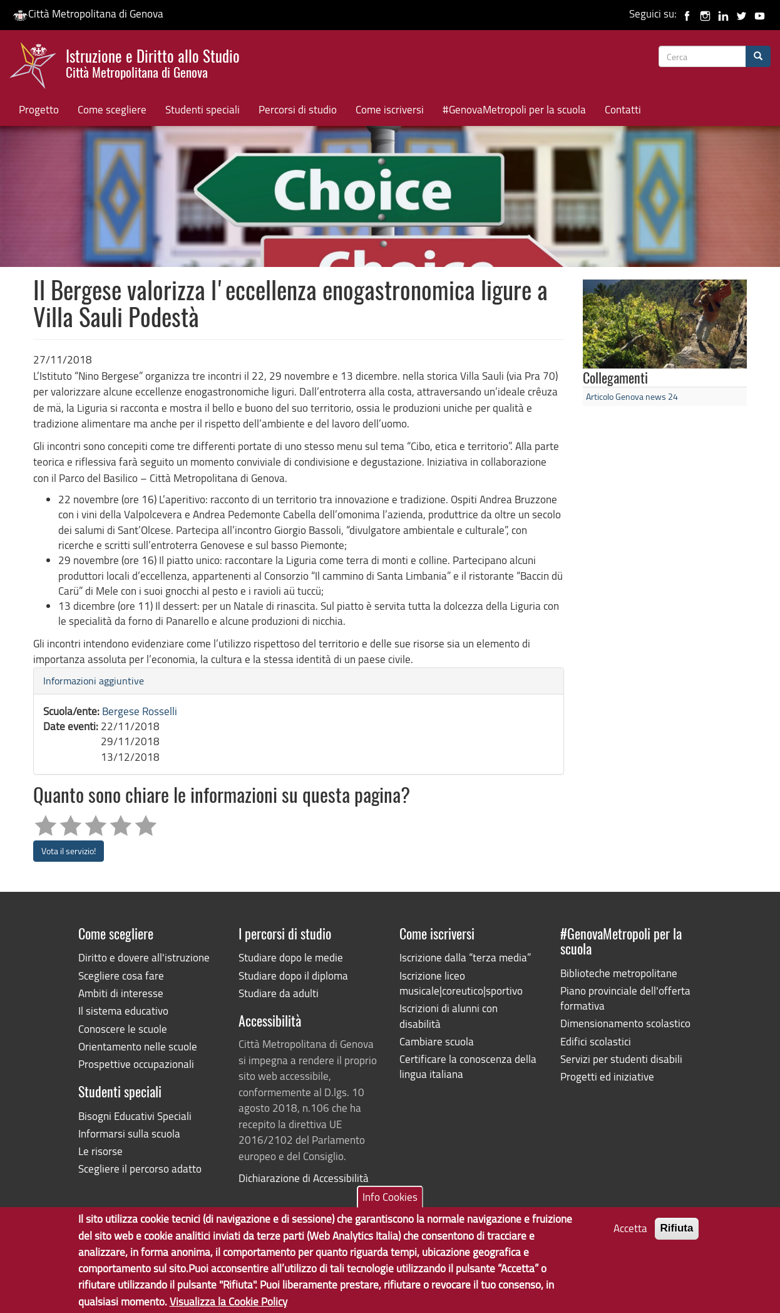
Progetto (39, 109)
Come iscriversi (390, 109)
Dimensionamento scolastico (625, 1023)
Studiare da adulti (279, 993)
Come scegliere (112, 109)
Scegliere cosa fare (121, 975)
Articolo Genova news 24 (632, 396)
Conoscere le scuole (122, 1029)
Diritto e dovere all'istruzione (144, 957)
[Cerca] (758, 56)
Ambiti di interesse (120, 993)
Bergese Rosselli (139, 711)
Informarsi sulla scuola (129, 1133)
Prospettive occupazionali (136, 1064)
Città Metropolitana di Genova (88, 13)
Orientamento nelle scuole (137, 1046)
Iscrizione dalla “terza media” (465, 957)
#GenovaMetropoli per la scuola (514, 109)
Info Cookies (390, 1203)
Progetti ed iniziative (607, 1076)
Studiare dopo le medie (291, 957)
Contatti (623, 109)
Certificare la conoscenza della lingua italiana (467, 1066)
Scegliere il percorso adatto (140, 1168)
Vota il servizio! (68, 851)
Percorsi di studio (298, 109)
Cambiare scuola (436, 1041)
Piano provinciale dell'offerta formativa (625, 998)
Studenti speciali (202, 109)
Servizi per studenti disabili (621, 1059)
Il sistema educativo (123, 1010)
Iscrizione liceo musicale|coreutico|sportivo (461, 983)
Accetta (630, 1235)
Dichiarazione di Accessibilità (304, 1178)
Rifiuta (677, 1235)
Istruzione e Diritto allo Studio (153, 62)
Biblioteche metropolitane (618, 973)
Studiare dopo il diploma (293, 975)
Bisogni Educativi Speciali (135, 1116)
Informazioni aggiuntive (93, 681)
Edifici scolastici (595, 1041)
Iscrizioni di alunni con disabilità (448, 1015)
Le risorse (100, 1151)
